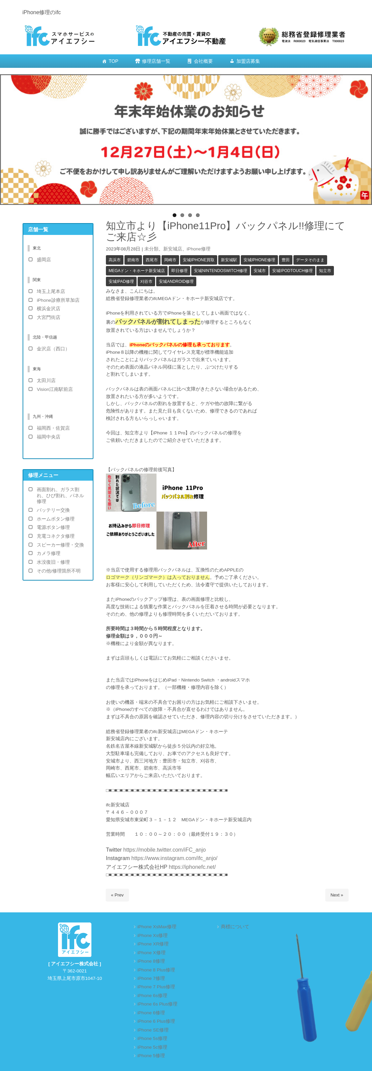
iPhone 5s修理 (152, 1038)
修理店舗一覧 (156, 61)
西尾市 (152, 260)
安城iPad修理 (121, 281)
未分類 (151, 248)
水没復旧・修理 (53, 562)
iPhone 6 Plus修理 (156, 1021)
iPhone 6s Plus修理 (158, 1004)
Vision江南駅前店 (55, 389)
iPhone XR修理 (153, 943)
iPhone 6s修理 (152, 995)
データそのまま (310, 260)
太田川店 (46, 380)
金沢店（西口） (53, 348)
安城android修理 (176, 281)
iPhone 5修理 (151, 1055)
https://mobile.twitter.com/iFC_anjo (164, 850)
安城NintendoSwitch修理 (220, 270)
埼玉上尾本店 (51, 291)
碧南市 (133, 260)
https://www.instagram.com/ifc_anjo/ (174, 858)
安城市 (260, 270)
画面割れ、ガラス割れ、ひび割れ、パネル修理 (60, 495)
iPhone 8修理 (151, 961)
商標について (235, 926)
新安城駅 (229, 260)
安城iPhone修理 (259, 260)
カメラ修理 (48, 553)
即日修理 (179, 270)
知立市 (325, 270)
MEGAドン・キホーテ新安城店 (137, 270)
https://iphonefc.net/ (192, 867)
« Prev (117, 895)
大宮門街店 (48, 317)
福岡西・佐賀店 (53, 428)
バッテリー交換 (53, 510)
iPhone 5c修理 (152, 1047)
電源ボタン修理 (53, 527)
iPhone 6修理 (151, 1012)
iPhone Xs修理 (153, 935)
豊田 (286, 260)
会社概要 (203, 61)
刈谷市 (146, 281)
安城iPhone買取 (198, 260)
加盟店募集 (248, 61)
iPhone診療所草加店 (58, 300)
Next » (337, 895)
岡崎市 (170, 260)
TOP (113, 61)
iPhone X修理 (152, 952)
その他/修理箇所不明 (59, 570)
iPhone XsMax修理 (157, 926)
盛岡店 (44, 259)
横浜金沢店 (48, 308)
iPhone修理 (198, 248)
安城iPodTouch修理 (292, 270)
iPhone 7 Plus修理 (156, 986)
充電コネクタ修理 (56, 536)
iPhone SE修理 (153, 1030)
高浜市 (115, 260)
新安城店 (172, 248)
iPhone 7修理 (151, 978)
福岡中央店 (48, 436)
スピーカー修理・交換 (60, 544)
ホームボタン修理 (56, 518)
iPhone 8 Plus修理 (156, 969)
